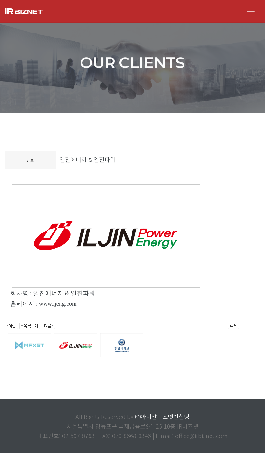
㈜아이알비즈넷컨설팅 (162, 416)
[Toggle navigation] (251, 11)
